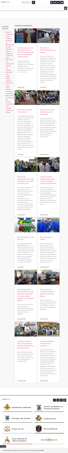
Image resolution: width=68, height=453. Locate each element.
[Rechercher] (33, 2)
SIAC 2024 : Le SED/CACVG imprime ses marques (48, 50)
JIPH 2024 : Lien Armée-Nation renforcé (9, 76)
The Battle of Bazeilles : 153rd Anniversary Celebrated (47, 343)
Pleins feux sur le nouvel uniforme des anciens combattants (47, 112)
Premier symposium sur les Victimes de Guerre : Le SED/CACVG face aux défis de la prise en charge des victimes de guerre (10, 44)
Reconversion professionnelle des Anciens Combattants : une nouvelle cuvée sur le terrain (10, 104)
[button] (65, 8)
